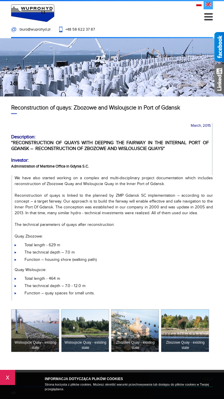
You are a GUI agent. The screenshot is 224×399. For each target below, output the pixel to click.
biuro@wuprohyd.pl (35, 29)
